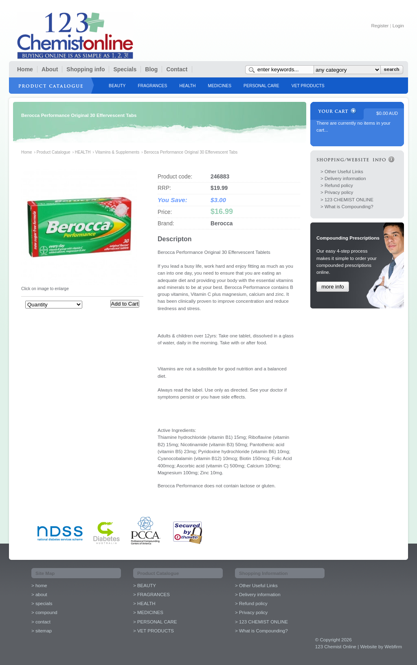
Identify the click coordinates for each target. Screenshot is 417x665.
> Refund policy (336, 185)
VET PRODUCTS (308, 86)
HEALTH (187, 86)
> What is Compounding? (346, 206)
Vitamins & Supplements (117, 152)
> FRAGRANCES (151, 594)
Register (380, 25)
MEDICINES (220, 86)
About (50, 69)
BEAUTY (117, 86)
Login (398, 25)
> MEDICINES (148, 612)
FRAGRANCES (152, 86)
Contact (176, 69)
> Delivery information (343, 178)
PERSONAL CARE (261, 86)
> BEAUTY (144, 585)
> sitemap (41, 630)
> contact (40, 621)
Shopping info (85, 69)
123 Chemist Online (75, 35)
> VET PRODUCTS (153, 630)
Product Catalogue (53, 152)
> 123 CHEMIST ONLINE (346, 199)
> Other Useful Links (341, 171)
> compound (44, 612)
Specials (124, 69)
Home (25, 69)
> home (39, 585)
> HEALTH (144, 603)
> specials (42, 603)
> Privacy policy (336, 192)
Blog (151, 69)
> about (39, 594)
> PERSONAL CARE (155, 621)
